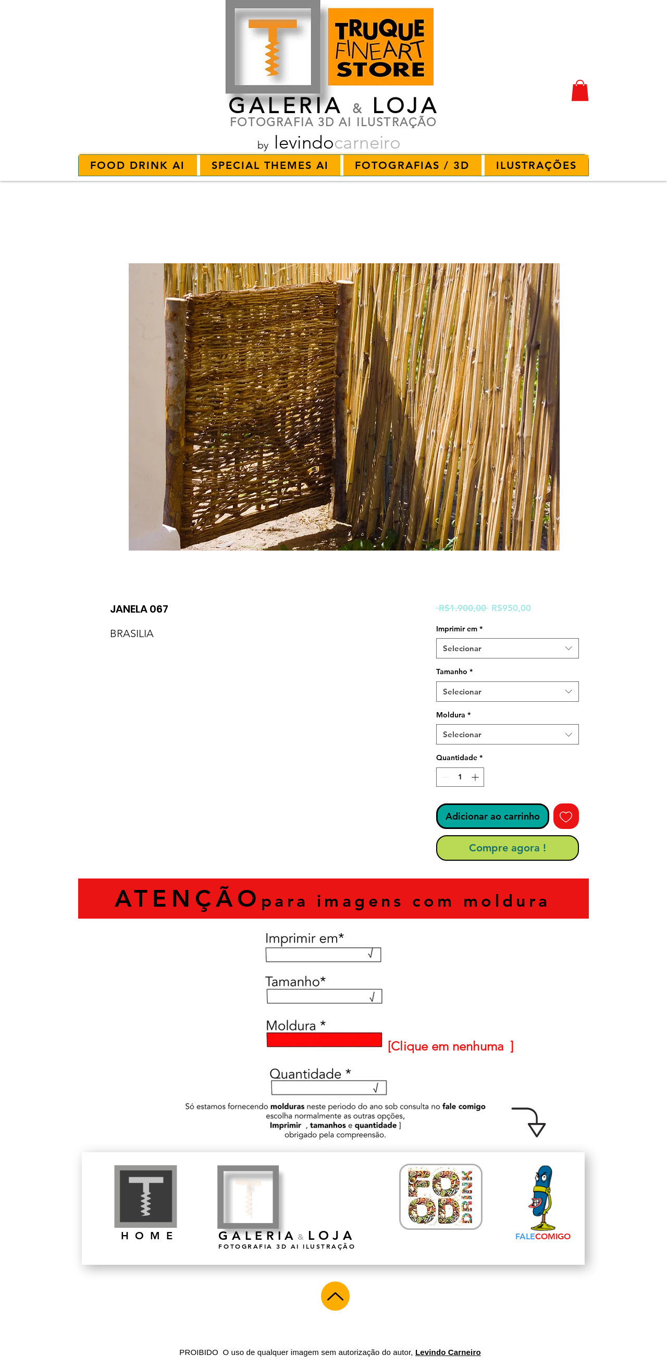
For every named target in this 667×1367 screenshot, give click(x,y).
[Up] (335, 1296)
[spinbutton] (460, 777)
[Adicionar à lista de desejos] (566, 816)
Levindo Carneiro (448, 1352)
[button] (580, 90)
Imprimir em (459, 628)
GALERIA (285, 105)
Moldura (453, 714)
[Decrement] (444, 777)
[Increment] (476, 777)
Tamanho (454, 671)
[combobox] (507, 648)
